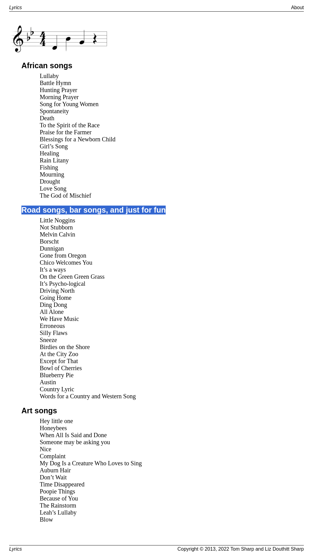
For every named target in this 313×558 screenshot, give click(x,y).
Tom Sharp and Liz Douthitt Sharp (267, 549)
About (297, 7)
